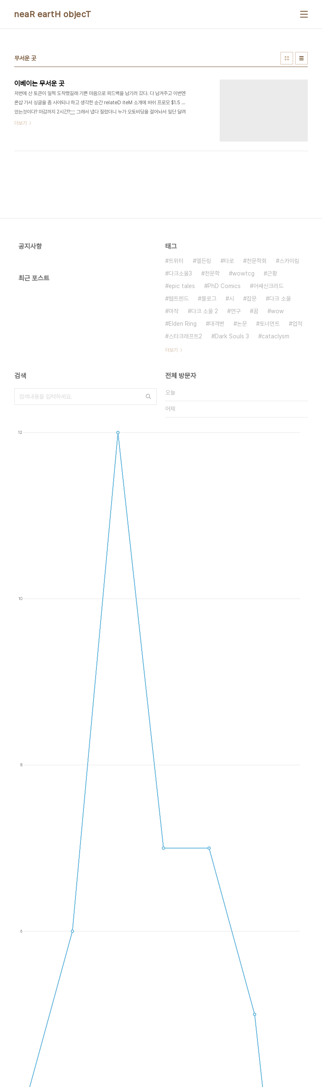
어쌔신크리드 (268, 286)
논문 (242, 323)
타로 (229, 261)
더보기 (171, 350)
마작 (174, 311)
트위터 (176, 261)
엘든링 (203, 261)
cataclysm (275, 336)
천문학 (212, 273)
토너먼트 (270, 323)
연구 (236, 311)
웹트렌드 (179, 298)
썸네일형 (286, 58)
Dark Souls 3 (232, 336)
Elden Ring (183, 323)
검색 (148, 396)
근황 (272, 273)
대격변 (216, 323)
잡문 (252, 298)
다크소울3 (180, 273)
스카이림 (289, 261)
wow (277, 311)
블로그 (208, 298)
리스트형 (301, 58)
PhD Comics (224, 286)
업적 (297, 323)
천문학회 (257, 261)
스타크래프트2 (185, 336)
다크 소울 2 (204, 311)
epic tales (182, 286)
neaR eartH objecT (52, 14)
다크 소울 (280, 298)
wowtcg (243, 273)
